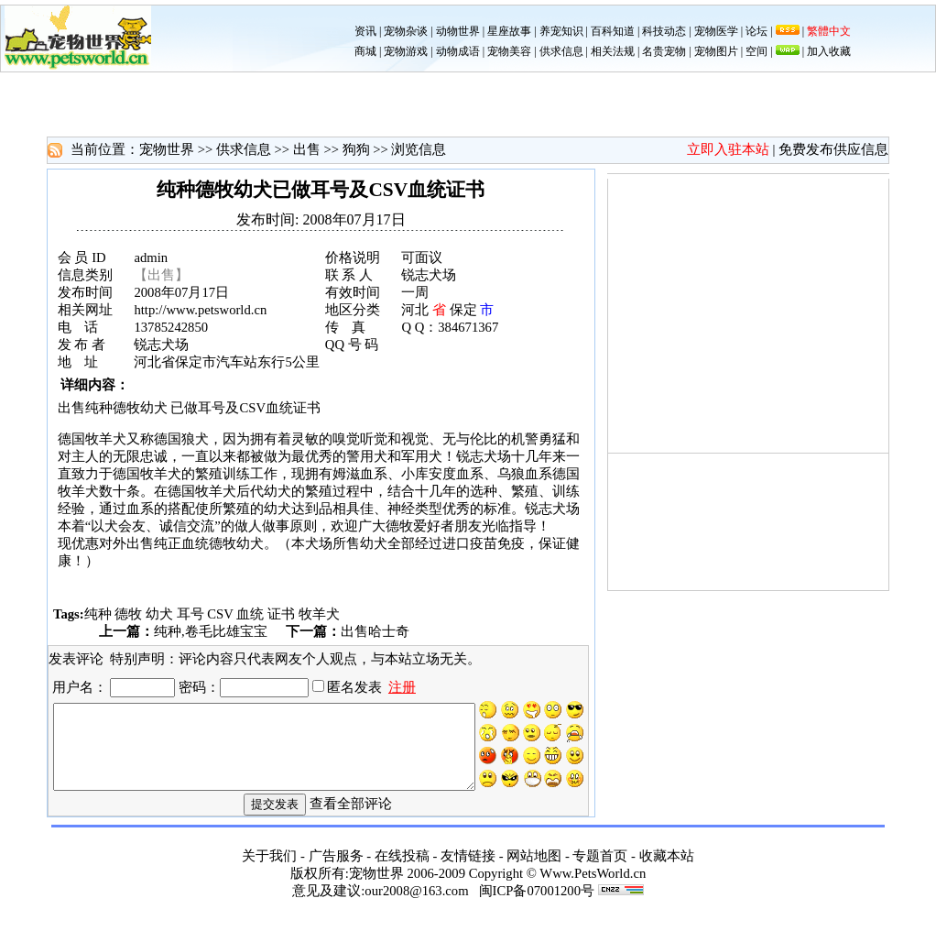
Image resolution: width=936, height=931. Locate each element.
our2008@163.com (416, 903)
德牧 (128, 614)
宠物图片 (716, 51)
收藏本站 (666, 868)
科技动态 (664, 31)
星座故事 (509, 31)
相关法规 (613, 51)
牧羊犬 (319, 614)
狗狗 (356, 149)
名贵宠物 (664, 51)
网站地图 (533, 868)
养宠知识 (561, 31)
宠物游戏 (406, 51)
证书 (281, 614)
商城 (365, 51)
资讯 (365, 31)
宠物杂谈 (406, 31)
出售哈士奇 (375, 631)
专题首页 (599, 868)
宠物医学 (716, 31)
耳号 (190, 614)
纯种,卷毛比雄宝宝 (210, 631)
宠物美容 (509, 51)
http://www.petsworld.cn (200, 309)
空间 (756, 51)
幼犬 (159, 614)
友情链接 (468, 868)
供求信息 (561, 51)
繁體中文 (829, 31)
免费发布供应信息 (833, 149)
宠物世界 (166, 149)
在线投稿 (402, 868)
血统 (250, 614)
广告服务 (336, 868)
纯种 (98, 614)
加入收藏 (829, 51)
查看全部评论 (351, 815)
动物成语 (458, 51)
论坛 (756, 31)
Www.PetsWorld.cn (592, 886)
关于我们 (269, 868)
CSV (220, 614)
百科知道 (613, 31)
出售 (307, 149)
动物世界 (458, 31)
